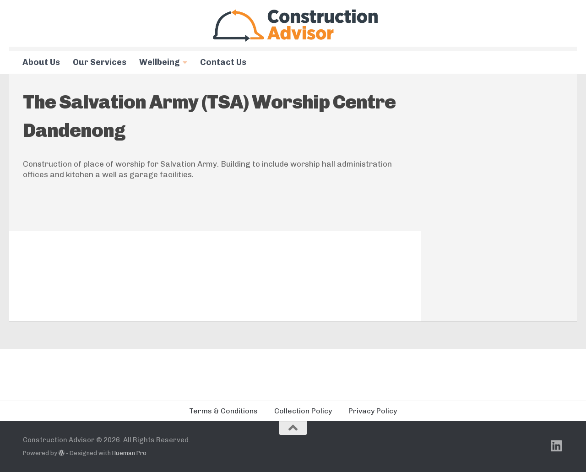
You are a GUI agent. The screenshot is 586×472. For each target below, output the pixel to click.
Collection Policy (303, 411)
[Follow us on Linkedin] (556, 445)
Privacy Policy (372, 411)
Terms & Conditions (223, 411)
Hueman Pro (129, 453)
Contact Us (223, 62)
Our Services (99, 62)
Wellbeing (159, 62)
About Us (41, 62)
